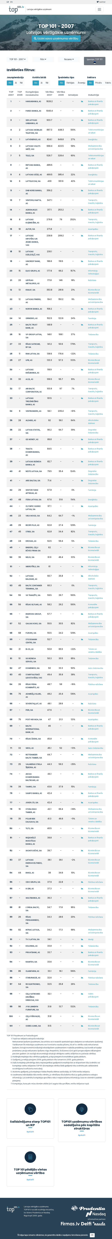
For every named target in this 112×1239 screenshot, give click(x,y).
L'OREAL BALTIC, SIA (32, 909)
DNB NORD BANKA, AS (34, 192)
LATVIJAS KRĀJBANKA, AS (32, 371)
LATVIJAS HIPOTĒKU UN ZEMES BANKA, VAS (32, 240)
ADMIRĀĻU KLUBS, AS (33, 695)
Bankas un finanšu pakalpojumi (95, 103)
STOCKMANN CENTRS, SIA (31, 641)
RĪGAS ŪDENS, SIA (33, 739)
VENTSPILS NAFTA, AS (33, 202)
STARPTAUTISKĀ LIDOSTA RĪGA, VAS (34, 676)
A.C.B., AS (29, 379)
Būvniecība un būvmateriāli (94, 291)
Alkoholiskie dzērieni (93, 422)
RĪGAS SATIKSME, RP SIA (33, 346)
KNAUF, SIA (30, 290)
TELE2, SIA (30, 155)
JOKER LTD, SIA (32, 802)
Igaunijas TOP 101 (94, 61)
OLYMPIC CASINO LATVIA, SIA (33, 508)
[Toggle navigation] (99, 9)
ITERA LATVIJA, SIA (33, 499)
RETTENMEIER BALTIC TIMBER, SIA (34, 756)
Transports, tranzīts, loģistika (95, 202)
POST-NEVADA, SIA (34, 719)
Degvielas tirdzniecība (93, 431)
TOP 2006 (19, 93)
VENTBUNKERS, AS (33, 411)
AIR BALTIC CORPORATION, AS (34, 390)
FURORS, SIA (31, 633)
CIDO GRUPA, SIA (33, 882)
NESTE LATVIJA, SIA (34, 471)
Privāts (98, 83)
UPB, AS (29, 360)
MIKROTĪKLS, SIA (32, 566)
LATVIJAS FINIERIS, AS (33, 301)
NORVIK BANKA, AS (34, 309)
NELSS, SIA (30, 557)
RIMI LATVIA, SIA (32, 354)
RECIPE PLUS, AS (32, 525)
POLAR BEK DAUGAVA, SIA (32, 820)
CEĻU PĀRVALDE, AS (33, 1018)
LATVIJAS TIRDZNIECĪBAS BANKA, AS (32, 401)
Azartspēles (93, 229)
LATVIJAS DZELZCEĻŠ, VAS (33, 253)
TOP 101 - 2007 (17, 59)
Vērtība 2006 (61, 93)
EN (11, 2)
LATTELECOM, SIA (33, 181)
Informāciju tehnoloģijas (93, 272)
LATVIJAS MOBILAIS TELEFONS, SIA (34, 131)
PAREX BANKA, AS (33, 111)
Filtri (43, 59)
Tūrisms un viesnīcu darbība (95, 651)
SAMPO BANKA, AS (34, 793)
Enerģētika (92, 139)
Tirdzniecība (93, 334)
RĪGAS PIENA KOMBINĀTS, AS (32, 686)
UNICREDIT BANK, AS (33, 263)
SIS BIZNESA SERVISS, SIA (31, 660)
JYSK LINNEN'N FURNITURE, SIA (32, 1008)
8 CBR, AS (30, 888)
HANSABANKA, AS (33, 101)
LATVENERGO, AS (33, 139)
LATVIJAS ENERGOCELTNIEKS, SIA (34, 863)
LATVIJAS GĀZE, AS (34, 174)
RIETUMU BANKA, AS (33, 167)
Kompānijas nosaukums (32, 93)
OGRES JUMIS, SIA (33, 1026)
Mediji (90, 939)
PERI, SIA (29, 710)
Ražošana (92, 280)
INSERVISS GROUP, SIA (33, 615)
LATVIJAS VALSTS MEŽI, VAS (33, 148)
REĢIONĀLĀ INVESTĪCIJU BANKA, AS (31, 841)
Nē (21, 83)
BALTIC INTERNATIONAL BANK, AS (32, 729)
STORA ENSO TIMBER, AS (31, 811)
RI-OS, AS (29, 649)
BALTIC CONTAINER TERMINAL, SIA (34, 587)
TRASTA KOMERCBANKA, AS (33, 452)
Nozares (69, 59)
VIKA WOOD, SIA (33, 516)
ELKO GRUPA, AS (33, 271)
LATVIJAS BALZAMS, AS (31, 577)
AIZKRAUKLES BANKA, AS (31, 211)
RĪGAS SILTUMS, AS (34, 604)
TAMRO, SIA (31, 786)
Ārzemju (81, 83)
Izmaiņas (73, 95)
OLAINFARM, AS (32, 971)
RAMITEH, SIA (31, 962)
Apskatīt (30, 1131)
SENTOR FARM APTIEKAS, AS (32, 492)
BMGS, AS (30, 873)
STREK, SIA (30, 531)
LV (8, 2)
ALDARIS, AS (31, 420)
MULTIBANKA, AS (33, 898)
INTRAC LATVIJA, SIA (33, 931)
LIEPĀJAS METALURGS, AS (32, 282)
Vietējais (70, 83)
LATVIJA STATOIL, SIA (33, 431)
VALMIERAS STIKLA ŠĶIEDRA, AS (34, 766)
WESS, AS (30, 748)
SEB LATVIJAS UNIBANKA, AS (32, 122)
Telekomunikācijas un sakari (96, 131)
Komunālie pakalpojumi (93, 606)
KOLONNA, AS (31, 946)
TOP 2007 (11, 93)
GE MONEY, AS (32, 439)
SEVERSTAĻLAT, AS (34, 703)
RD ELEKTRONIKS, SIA (33, 986)
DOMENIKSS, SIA (32, 668)
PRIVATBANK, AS (33, 952)
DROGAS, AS (31, 541)
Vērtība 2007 (49, 93)
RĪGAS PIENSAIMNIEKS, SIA (32, 920)
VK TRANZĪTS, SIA (33, 595)
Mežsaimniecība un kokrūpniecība (95, 148)
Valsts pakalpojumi (93, 995)
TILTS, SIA (29, 828)
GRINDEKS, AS (31, 318)
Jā (16, 83)
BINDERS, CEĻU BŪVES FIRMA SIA (33, 549)
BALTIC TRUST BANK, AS (31, 326)
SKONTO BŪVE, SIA (34, 850)
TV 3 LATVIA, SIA (32, 939)
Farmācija (92, 318)
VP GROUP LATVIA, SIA (34, 336)
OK (92, 1235)
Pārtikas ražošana (95, 684)
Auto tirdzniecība (95, 668)
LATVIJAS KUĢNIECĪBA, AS (32, 221)
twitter (101, 2)
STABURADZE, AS (33, 978)
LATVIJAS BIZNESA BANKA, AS (33, 463)
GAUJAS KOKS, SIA (33, 623)
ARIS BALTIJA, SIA (33, 480)
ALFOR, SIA (30, 229)
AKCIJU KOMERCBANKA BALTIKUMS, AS (32, 777)
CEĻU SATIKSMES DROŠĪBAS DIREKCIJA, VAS (33, 997)
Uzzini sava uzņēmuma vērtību (56, 38)
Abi (10, 83)
